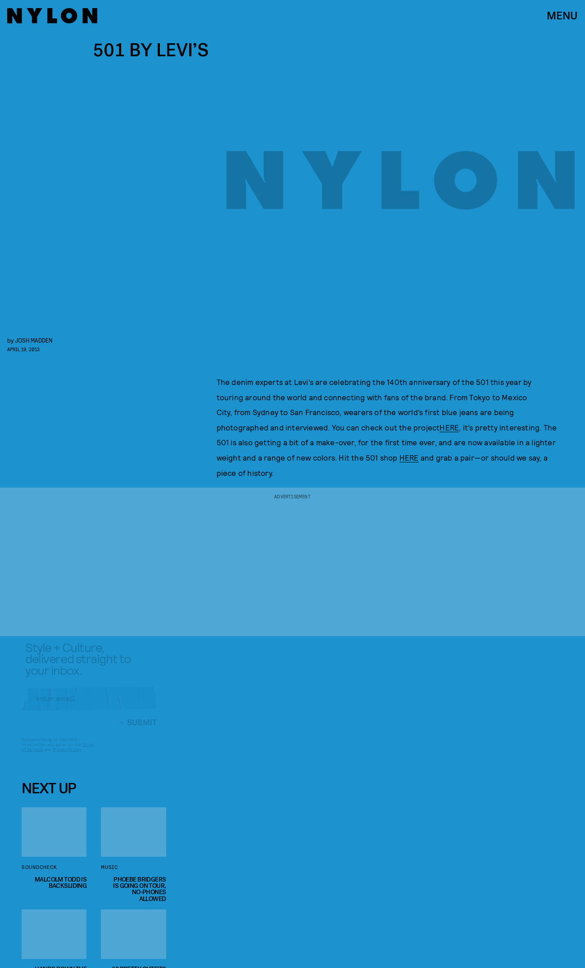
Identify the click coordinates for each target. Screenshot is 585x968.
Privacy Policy (67, 756)
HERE (449, 427)
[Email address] (89, 705)
